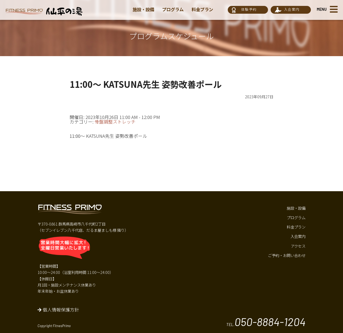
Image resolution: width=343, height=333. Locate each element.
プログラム (174, 9)
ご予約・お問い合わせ (286, 255)
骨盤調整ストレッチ (115, 121)
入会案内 (291, 9)
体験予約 (248, 9)
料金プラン (205, 9)
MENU (322, 9)
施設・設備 (144, 9)
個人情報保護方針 (58, 309)
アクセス (298, 246)
